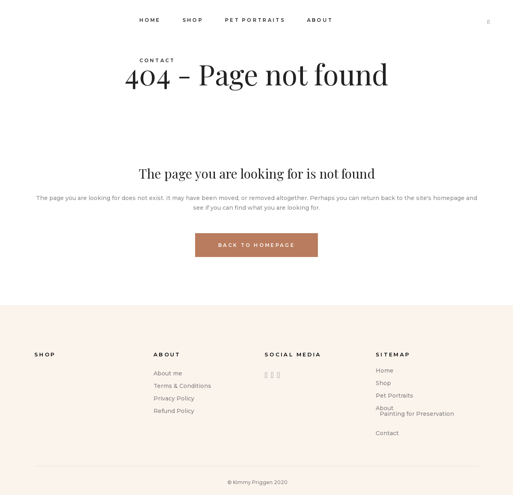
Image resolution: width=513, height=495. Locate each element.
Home (384, 370)
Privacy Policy (173, 398)
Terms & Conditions (182, 386)
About (384, 408)
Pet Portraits (394, 395)
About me (167, 373)
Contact (387, 433)
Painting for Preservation (417, 414)
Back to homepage (256, 245)
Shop (383, 383)
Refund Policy (173, 411)
